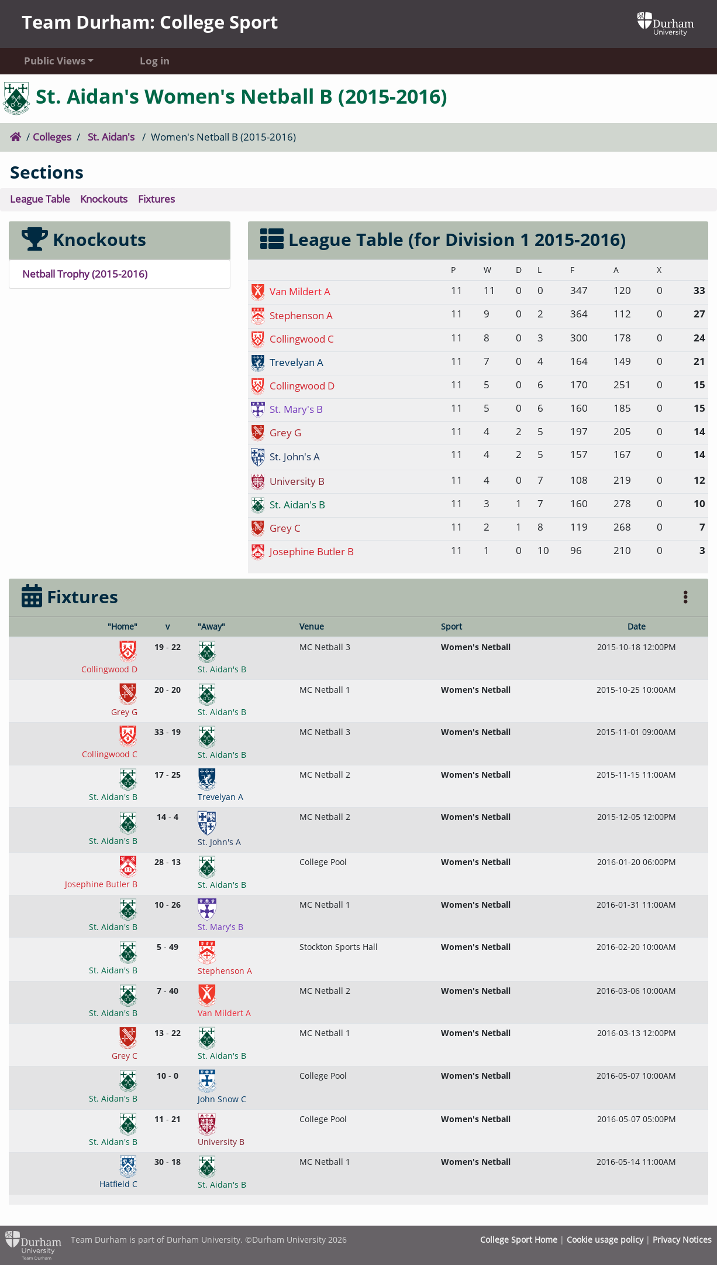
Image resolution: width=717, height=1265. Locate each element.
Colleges (52, 136)
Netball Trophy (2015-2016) (84, 274)
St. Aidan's (111, 136)
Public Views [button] (54, 60)
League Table (40, 199)
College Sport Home (518, 1239)
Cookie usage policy (605, 1239)
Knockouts (103, 199)
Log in (155, 60)
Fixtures (156, 199)
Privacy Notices (682, 1239)
